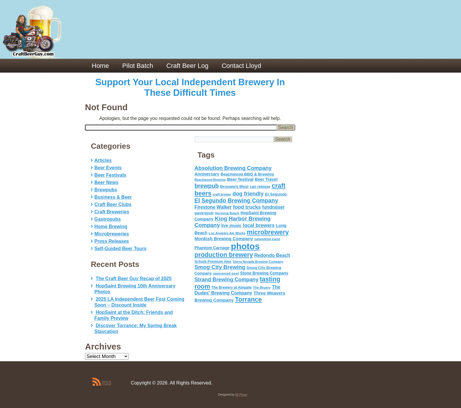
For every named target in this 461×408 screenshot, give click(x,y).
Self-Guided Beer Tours (120, 248)
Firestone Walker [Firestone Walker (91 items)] (213, 207)
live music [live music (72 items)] (231, 225)
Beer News (106, 182)
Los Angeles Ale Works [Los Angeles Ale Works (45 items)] (227, 233)
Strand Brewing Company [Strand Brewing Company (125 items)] (227, 279)
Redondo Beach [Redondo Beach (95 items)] (272, 255)
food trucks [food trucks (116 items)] (247, 207)
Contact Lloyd (241, 65)
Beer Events (108, 167)
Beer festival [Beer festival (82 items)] (240, 179)
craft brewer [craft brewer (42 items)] (222, 194)
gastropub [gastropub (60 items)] (204, 213)
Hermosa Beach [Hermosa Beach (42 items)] (227, 213)
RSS (106, 382)
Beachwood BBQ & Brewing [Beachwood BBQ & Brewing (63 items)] (247, 174)
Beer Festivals (110, 175)
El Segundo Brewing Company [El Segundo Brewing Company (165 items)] (236, 200)
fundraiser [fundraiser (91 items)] (273, 207)
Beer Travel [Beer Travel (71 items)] (266, 179)
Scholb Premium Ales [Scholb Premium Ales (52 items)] (213, 262)
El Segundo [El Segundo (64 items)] (276, 194)
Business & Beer (113, 197)
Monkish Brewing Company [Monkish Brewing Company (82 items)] (224, 238)
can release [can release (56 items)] (260, 186)
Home (100, 65)
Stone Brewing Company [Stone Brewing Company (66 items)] (264, 273)
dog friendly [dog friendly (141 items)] (248, 193)
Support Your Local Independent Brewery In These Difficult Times (190, 87)
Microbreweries (111, 233)
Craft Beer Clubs (112, 204)
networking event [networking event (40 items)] (267, 239)
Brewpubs (105, 189)
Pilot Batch (137, 65)
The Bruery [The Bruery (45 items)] (262, 287)
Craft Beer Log (187, 65)
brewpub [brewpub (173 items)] (207, 186)
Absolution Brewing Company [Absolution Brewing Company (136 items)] (233, 168)
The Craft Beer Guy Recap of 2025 (133, 278)
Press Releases (111, 241)
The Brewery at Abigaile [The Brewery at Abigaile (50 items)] (231, 287)
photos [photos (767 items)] (245, 246)
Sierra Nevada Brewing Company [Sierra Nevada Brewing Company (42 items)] (258, 261)
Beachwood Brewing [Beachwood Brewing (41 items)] (210, 179)
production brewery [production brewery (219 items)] (224, 254)
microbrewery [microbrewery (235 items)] (268, 232)
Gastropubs (107, 219)
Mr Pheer (241, 394)
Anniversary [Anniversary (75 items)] (207, 174)
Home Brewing (110, 226)
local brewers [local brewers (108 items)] (259, 225)
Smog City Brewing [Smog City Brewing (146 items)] (220, 267)
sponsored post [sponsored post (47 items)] (226, 273)
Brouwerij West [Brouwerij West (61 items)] (234, 186)
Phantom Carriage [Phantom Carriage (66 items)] (212, 247)
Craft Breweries (111, 211)
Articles (103, 160)
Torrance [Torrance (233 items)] (248, 299)
